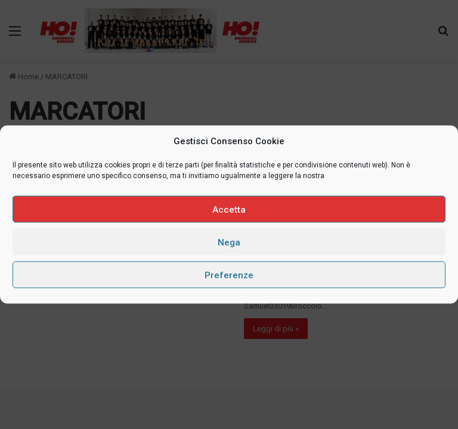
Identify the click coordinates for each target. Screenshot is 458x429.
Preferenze (229, 274)
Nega (229, 242)
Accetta (229, 209)
